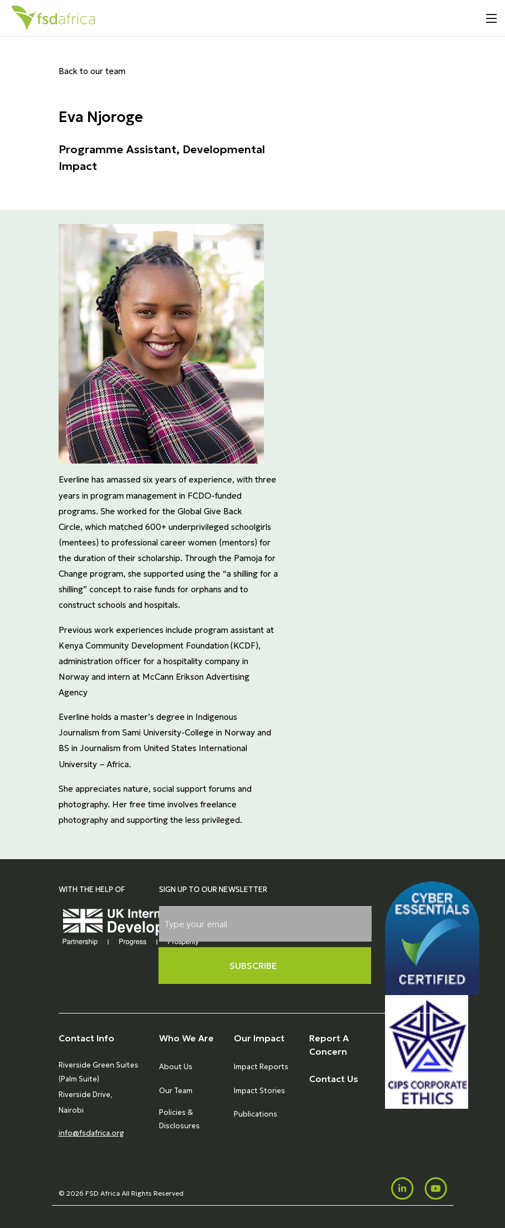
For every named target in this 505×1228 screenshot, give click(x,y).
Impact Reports (261, 1066)
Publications (255, 1114)
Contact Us (333, 1078)
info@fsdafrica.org (91, 1133)
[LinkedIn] (402, 1188)
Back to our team (92, 71)
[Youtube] (436, 1188)
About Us (176, 1066)
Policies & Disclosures (179, 1119)
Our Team (176, 1090)
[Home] (53, 18)
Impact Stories (259, 1090)
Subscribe (253, 965)
